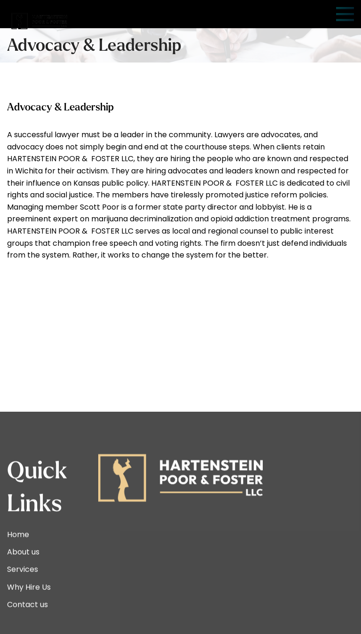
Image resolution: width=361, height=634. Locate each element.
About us (23, 603)
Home (18, 585)
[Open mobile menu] (345, 14)
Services (22, 620)
